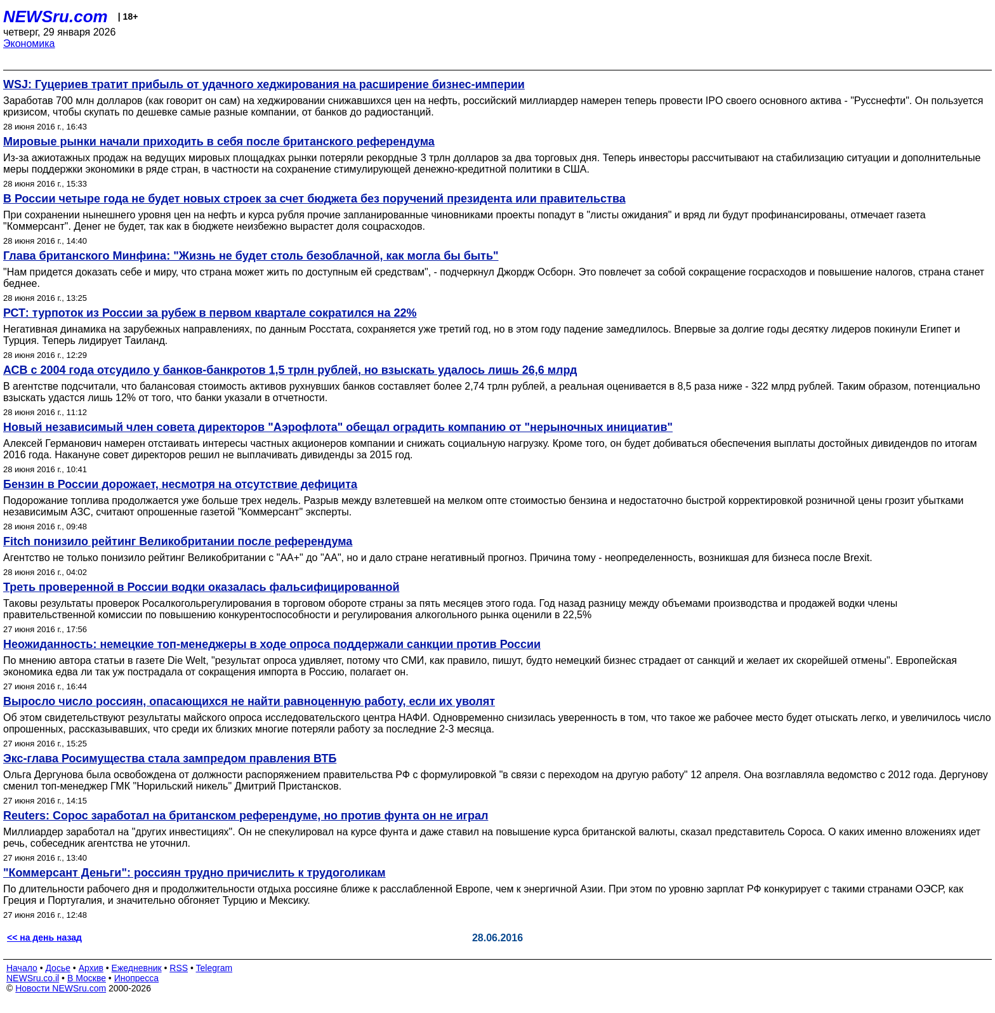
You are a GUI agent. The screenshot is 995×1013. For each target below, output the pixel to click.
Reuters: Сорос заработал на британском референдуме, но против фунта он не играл (245, 815)
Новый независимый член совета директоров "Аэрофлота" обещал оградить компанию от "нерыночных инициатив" (338, 427)
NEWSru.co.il (32, 978)
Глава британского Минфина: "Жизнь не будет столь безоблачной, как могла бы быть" (251, 255)
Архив (91, 968)
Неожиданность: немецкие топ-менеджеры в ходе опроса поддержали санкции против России (272, 644)
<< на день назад (44, 937)
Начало (21, 968)
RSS (178, 968)
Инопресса (136, 978)
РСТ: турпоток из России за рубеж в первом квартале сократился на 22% (210, 313)
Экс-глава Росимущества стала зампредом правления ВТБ (169, 758)
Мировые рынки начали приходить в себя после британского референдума (219, 141)
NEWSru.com (55, 16)
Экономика (29, 43)
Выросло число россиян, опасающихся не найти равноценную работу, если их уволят (249, 701)
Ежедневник (137, 968)
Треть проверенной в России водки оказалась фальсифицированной (201, 587)
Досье (57, 968)
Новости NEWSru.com (60, 988)
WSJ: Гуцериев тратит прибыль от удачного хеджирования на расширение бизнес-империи (264, 84)
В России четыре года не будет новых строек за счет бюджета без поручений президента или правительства (314, 198)
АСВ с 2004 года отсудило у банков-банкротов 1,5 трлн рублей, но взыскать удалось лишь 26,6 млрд (290, 370)
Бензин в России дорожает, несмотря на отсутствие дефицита (180, 484)
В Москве (86, 978)
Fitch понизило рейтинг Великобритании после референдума (177, 541)
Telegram (214, 968)
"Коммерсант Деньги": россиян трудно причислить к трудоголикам (194, 872)
